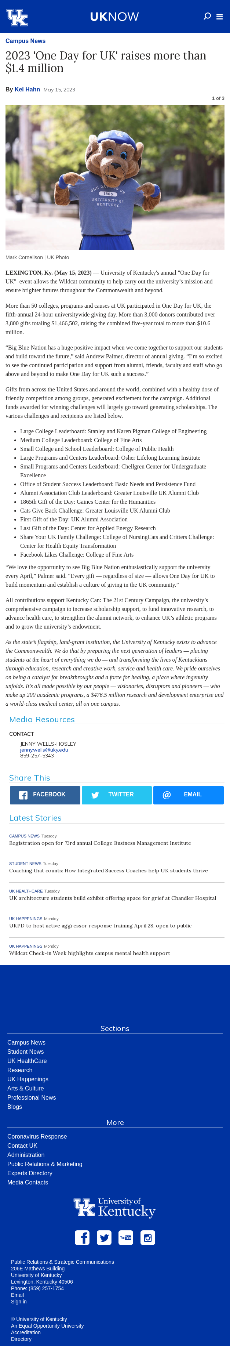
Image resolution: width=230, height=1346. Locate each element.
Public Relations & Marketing (45, 1164)
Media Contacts (27, 1182)
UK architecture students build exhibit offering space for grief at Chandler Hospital (112, 898)
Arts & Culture (25, 1088)
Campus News (25, 41)
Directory (21, 1339)
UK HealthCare (27, 1061)
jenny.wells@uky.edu (44, 749)
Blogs (14, 1107)
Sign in (19, 1302)
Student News (25, 1052)
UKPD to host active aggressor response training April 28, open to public (100, 925)
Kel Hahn (27, 89)
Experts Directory (29, 1173)
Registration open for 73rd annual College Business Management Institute (100, 843)
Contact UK (22, 1146)
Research (19, 1070)
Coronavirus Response (37, 1136)
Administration (25, 1155)
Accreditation (26, 1332)
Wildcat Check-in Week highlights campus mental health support (89, 953)
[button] (219, 16)
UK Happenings (27, 1079)
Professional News (31, 1097)
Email (17, 1295)
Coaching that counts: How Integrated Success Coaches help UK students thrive (108, 870)
